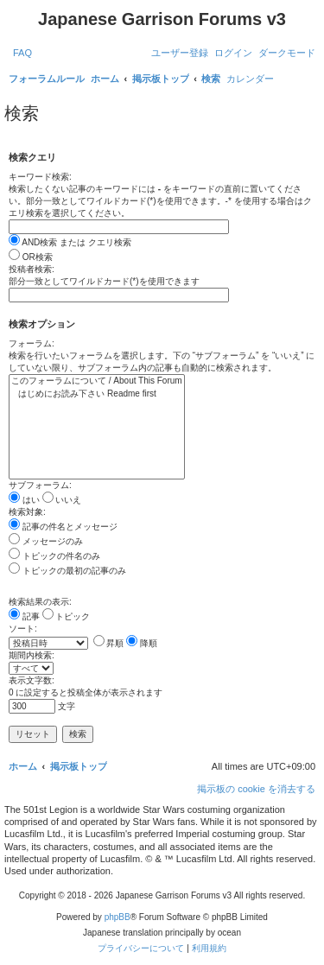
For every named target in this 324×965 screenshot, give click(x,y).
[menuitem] (22, 52)
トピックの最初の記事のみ (67, 570)
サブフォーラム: (40, 485)
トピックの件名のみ (54, 556)
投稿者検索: (31, 269)
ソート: (23, 628)
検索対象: (27, 512)
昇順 (108, 643)
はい (24, 500)
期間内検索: (31, 655)
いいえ (62, 500)
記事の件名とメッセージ (63, 526)
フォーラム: (31, 343)
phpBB (117, 917)
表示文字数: (31, 680)
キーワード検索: (40, 176)
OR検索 (31, 257)
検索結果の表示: (40, 601)
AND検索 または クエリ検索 (70, 242)
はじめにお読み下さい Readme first (97, 394)
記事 (24, 616)
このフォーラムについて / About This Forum (97, 381)
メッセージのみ (46, 541)
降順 (141, 643)
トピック (66, 616)
